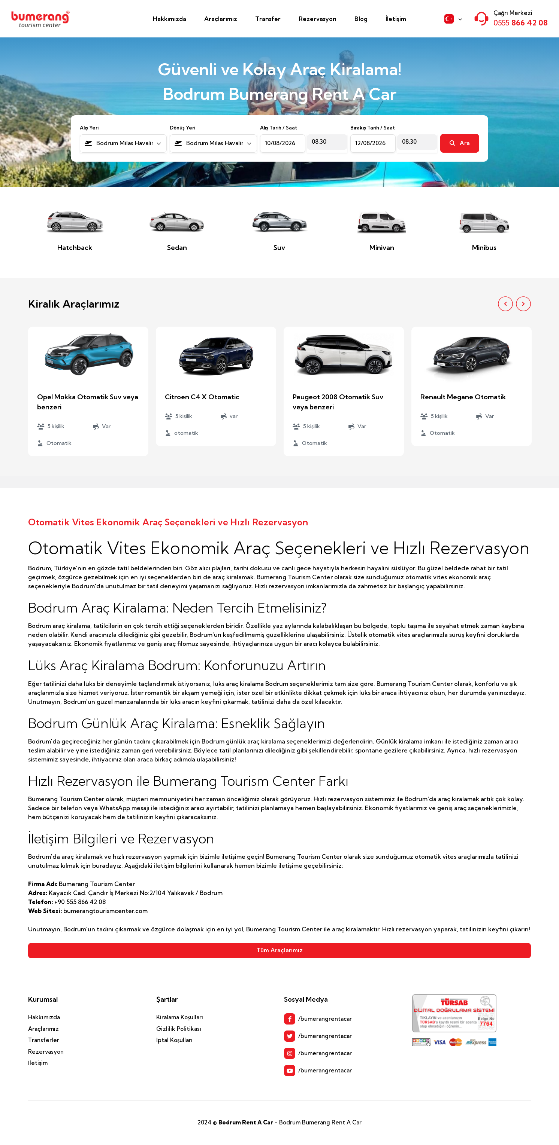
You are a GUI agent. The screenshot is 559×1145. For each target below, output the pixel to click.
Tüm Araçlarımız (280, 950)
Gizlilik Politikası (178, 1028)
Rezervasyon (317, 18)
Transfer (268, 18)
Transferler (43, 1040)
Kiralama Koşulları (179, 1017)
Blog (361, 18)
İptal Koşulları (174, 1040)
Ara (460, 143)
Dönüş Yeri (182, 128)
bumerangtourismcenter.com (105, 911)
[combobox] (123, 143)
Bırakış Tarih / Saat (372, 128)
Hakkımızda (169, 18)
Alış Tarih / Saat (278, 128)
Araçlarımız (220, 18)
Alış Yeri (89, 128)
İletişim (396, 18)
